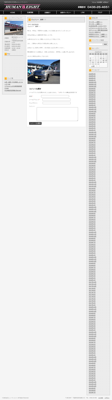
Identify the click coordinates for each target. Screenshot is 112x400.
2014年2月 (92, 378)
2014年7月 (92, 367)
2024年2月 (92, 128)
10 (101, 58)
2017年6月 (92, 294)
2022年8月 (92, 165)
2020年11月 (92, 209)
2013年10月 (92, 386)
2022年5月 (92, 172)
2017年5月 (92, 296)
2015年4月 (92, 349)
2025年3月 (92, 101)
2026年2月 (92, 78)
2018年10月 (92, 261)
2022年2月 (92, 178)
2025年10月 (92, 86)
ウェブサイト (33, 103)
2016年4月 (92, 324)
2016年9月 (92, 313)
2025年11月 (92, 84)
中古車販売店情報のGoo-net (13, 90)
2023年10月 (92, 136)
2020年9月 (92, 213)
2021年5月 (92, 197)
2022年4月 (92, 174)
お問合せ (105, 2)
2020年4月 (92, 224)
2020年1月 (92, 230)
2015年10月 (92, 336)
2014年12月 (92, 357)
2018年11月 (92, 259)
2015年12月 (92, 332)
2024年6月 (92, 120)
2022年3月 (92, 176)
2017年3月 (92, 301)
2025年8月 (92, 90)
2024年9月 (92, 113)
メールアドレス (34, 99)
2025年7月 (92, 93)
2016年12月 (92, 307)
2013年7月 (92, 392)
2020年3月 (92, 226)
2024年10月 (92, 111)
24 (101, 62)
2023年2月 (92, 153)
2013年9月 (92, 388)
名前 (31, 96)
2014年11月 (92, 359)
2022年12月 (92, 157)
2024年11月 (92, 109)
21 (93, 62)
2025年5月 (92, 97)
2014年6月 (92, 369)
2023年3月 (92, 151)
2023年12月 (92, 132)
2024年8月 (92, 115)
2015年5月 (92, 346)
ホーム (94, 2)
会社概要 (99, 2)
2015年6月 (92, 344)
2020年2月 (92, 228)
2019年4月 (92, 249)
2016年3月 (92, 326)
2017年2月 (92, 303)
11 (103, 58)
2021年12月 (92, 182)
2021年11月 (92, 184)
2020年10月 (92, 211)
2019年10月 (92, 236)
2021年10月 (92, 186)
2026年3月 (92, 76)
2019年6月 (92, 245)
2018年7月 (92, 267)
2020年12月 (92, 207)
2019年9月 (92, 238)
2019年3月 (92, 251)
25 (103, 62)
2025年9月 (92, 88)
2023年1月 (92, 155)
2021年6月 (92, 194)
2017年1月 (92, 305)
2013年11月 (92, 384)
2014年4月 (92, 374)
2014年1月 (92, 380)
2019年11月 (92, 234)
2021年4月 (92, 199)
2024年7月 (92, 117)
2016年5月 (92, 322)
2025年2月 (92, 103)
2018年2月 (92, 278)
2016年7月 (92, 317)
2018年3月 (92, 276)
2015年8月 (92, 340)
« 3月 (93, 66)
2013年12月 (92, 382)
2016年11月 (92, 309)
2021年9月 (92, 188)
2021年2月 (92, 203)
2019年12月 (92, 232)
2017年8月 (92, 290)
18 (103, 60)
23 (98, 62)
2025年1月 (92, 105)
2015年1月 (92, 355)
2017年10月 (92, 286)
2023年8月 (92, 140)
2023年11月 (92, 134)
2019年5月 (92, 247)
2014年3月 (92, 376)
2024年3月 (92, 126)
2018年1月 (92, 280)
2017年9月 (92, 288)
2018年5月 (92, 272)
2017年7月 (92, 292)
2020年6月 (92, 219)
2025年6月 (92, 95)
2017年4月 (92, 299)
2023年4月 (92, 149)
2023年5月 (92, 147)
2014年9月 (92, 363)
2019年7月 (92, 242)
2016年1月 (92, 330)
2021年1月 (92, 205)
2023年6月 (92, 145)
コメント (32, 106)
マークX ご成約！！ (95, 22)
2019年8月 (92, 240)
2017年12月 (92, 282)
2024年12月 (92, 107)
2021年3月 (92, 201)
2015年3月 (92, 351)
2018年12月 (92, 257)
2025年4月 (92, 99)
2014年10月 (92, 361)
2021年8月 (92, 190)
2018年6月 (92, 269)
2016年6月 (92, 319)
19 (106, 60)
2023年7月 (92, 142)
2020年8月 (92, 215)
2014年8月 (92, 365)
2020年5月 (92, 222)
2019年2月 (92, 253)
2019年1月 (92, 255)
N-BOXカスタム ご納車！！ (98, 34)
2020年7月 (92, 217)
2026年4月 (92, 74)
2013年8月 (92, 390)
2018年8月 (92, 265)
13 (90, 60)
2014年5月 (92, 371)
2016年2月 (92, 328)
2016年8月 (92, 315)
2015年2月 (92, 353)
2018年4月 (92, 274)
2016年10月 (92, 311)
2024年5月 (92, 122)
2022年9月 (92, 163)
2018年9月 (92, 263)
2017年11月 (92, 284)
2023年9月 (92, 138)
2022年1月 (92, 180)
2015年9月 (92, 338)
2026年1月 (92, 80)
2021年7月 (92, 192)
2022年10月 (92, 161)
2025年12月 (92, 82)
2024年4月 (92, 124)
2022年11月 (92, 159)
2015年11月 (92, 334)
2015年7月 (92, 342)
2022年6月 (92, 170)
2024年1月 (92, 130)
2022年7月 (92, 167)
